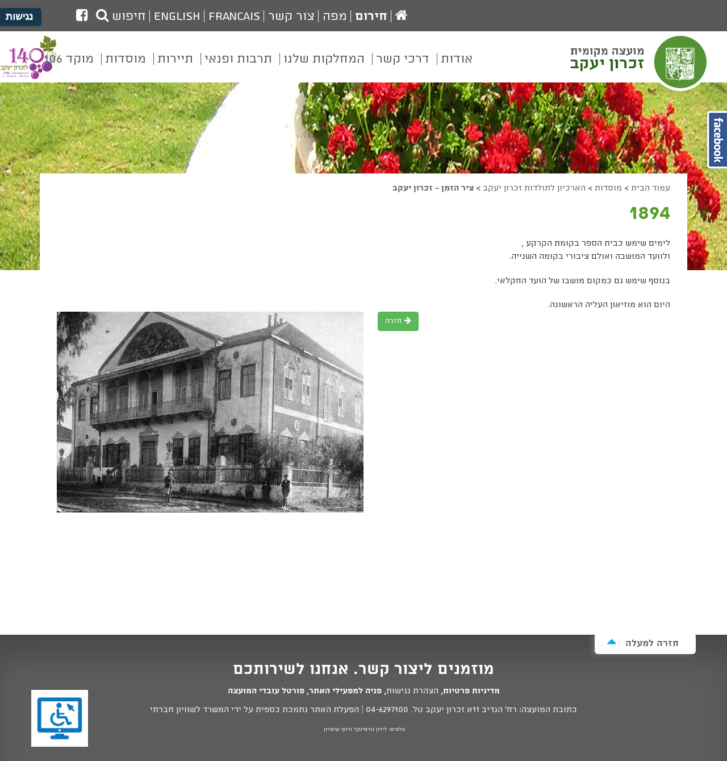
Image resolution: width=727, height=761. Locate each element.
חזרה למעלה (643, 643)
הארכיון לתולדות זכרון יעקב (534, 188)
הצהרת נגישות (412, 691)
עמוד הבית (650, 188)
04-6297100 (387, 710)
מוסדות (608, 188)
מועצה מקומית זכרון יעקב (640, 62)
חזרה (398, 321)
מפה (335, 16)
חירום (371, 16)
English (177, 16)
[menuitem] (457, 67)
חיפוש (121, 16)
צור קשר (291, 16)
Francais (234, 16)
